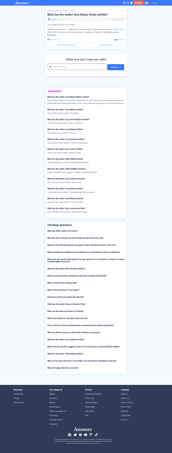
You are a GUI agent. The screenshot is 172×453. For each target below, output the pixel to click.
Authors (72, 11)
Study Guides (90, 406)
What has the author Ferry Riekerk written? (65, 339)
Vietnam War (118, 29)
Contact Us (125, 398)
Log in (155, 3)
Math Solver (89, 411)
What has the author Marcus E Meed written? (66, 304)
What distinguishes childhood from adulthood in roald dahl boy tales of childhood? (83, 252)
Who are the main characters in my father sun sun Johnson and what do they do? (81, 360)
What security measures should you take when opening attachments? (77, 275)
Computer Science (56, 419)
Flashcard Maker (91, 402)
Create (138, 3)
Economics (53, 424)
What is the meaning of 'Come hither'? (63, 289)
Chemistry (53, 398)
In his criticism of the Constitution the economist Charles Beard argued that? (80, 325)
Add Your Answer (105, 45)
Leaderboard (18, 394)
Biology (52, 402)
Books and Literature (61, 11)
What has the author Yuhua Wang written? (65, 353)
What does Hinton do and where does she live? (67, 318)
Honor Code (89, 398)
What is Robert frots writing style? (62, 282)
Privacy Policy (126, 406)
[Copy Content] (118, 39)
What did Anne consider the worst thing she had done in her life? (75, 237)
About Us (124, 394)
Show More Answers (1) (66, 45)
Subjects (50, 11)
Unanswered (18, 402)
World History (54, 406)
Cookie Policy (126, 415)
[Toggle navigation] (124, 3)
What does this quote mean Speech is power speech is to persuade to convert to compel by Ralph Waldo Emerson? (85, 260)
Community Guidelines (93, 394)
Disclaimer (124, 411)
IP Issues (124, 419)
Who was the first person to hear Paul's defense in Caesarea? (73, 332)
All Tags (16, 398)
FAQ (86, 415)
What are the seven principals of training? (65, 311)
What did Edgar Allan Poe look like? (62, 367)
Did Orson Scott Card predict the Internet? (65, 296)
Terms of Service (127, 402)
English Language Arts (57, 411)
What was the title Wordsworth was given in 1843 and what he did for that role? (81, 244)
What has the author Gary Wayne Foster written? (77, 14)
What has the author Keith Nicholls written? (66, 268)
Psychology (53, 415)
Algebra (52, 394)
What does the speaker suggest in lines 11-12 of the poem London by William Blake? (83, 346)
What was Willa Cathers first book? (62, 230)
